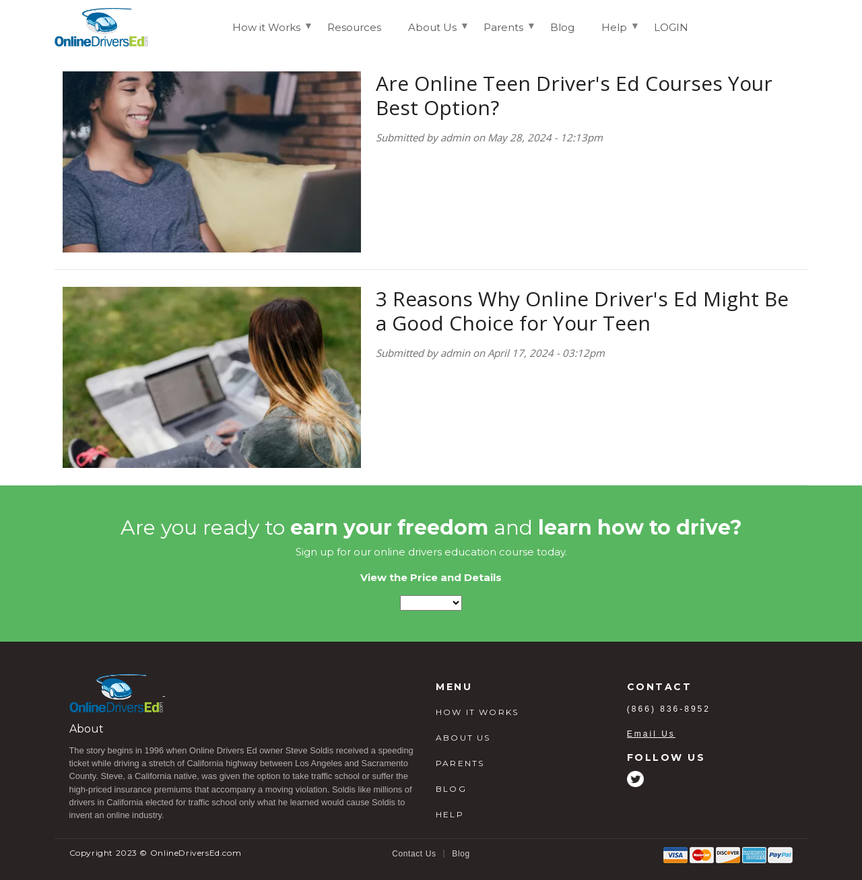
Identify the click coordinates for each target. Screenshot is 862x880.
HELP (450, 814)
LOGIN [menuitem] (671, 27)
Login (783, 26)
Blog (460, 853)
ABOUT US (463, 738)
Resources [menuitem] (354, 27)
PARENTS (460, 763)
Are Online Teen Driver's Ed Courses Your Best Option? (574, 95)
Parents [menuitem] (503, 33)
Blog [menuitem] (562, 27)
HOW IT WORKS (477, 712)
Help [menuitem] (614, 33)
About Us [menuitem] (432, 33)
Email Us (651, 734)
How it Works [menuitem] (266, 33)
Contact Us (414, 853)
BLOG (451, 789)
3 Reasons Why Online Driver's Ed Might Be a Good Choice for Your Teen (582, 311)
